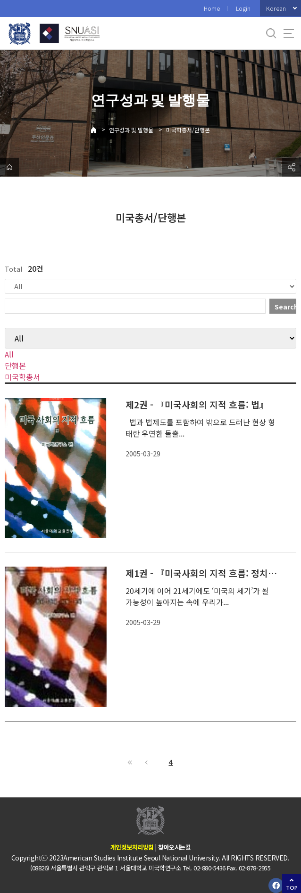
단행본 (15, 365)
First (130, 762)
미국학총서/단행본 (188, 130)
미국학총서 (22, 376)
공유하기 (291, 167)
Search (285, 306)
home (9, 167)
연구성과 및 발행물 (131, 130)
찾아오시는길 (174, 847)
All (9, 354)
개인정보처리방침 (132, 847)
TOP (292, 888)
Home (212, 8)
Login (243, 8)
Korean (276, 8)
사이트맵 (289, 33)
